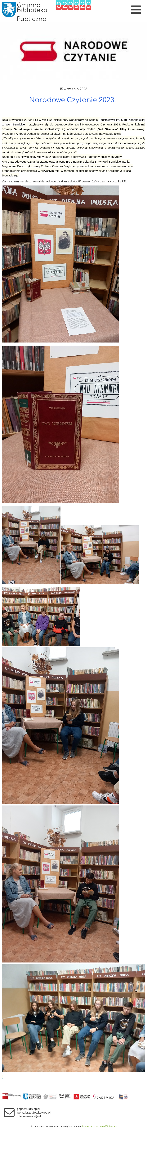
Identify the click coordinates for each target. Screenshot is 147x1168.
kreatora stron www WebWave (99, 1126)
